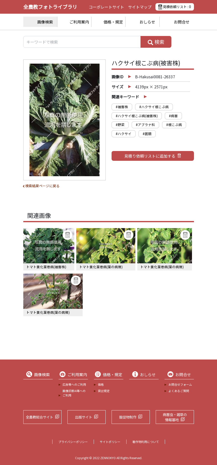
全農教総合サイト (39, 416)
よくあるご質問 (178, 391)
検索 (156, 42)
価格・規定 (113, 22)
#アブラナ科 (145, 124)
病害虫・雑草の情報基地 (175, 417)
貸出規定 (104, 391)
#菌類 (147, 133)
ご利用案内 (79, 22)
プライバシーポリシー (73, 442)
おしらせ (147, 22)
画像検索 (45, 22)
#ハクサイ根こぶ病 (154, 106)
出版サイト (83, 416)
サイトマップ (140, 7)
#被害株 (122, 106)
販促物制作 (127, 416)
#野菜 (120, 124)
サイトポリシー (110, 442)
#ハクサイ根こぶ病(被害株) (137, 115)
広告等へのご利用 (74, 384)
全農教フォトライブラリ (50, 6)
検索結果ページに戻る (42, 185)
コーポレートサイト (106, 7)
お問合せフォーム (180, 384)
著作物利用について (145, 442)
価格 (101, 384)
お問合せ (182, 22)
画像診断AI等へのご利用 (74, 393)
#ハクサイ (123, 133)
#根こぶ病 (174, 124)
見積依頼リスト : (174, 7)
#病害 (173, 115)
